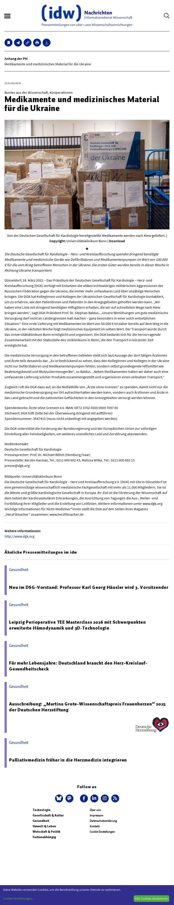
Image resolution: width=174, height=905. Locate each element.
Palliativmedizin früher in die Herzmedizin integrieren (68, 760)
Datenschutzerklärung (103, 821)
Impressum (96, 815)
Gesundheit (41, 821)
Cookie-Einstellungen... (18, 898)
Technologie (42, 810)
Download (117, 241)
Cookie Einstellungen (102, 832)
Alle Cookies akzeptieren (151, 898)
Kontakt (94, 826)
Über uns (95, 810)
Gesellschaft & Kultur (48, 815)
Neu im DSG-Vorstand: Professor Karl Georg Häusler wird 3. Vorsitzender (88, 587)
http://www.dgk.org (19, 536)
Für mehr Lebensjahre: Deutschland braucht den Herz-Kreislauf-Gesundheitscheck (78, 666)
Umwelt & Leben (44, 826)
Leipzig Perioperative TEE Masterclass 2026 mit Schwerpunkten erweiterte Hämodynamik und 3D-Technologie (77, 625)
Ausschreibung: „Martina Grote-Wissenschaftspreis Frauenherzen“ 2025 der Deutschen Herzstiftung (87, 706)
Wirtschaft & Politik (46, 832)
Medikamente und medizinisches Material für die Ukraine (48, 64)
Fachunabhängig (44, 837)
